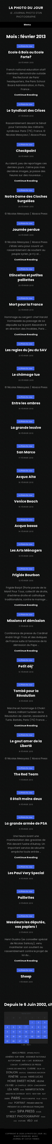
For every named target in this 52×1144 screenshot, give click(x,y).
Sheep (26, 976)
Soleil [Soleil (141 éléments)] (38, 1112)
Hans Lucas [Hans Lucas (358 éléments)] (35, 1076)
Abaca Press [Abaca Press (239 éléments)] (19, 1052)
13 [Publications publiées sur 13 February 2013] (20, 1032)
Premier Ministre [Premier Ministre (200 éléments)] (35, 1103)
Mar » (29, 1045)
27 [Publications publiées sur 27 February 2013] (20, 1041)
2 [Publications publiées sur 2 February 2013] (38, 1022)
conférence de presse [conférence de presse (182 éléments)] (30, 1064)
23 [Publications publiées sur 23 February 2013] (38, 1036)
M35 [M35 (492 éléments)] (16, 1089)
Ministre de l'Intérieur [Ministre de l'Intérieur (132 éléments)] (15, 1094)
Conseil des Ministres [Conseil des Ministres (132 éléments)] (16, 1069)
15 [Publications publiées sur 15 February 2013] (32, 1032)
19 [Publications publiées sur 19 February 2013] (13, 1036)
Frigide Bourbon (26, 575)
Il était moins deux (26, 799)
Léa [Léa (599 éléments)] (9, 1089)
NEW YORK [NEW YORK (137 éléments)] (36, 1094)
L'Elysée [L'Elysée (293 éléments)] (9, 1085)
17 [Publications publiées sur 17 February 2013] (44, 1032)
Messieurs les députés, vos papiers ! (26, 924)
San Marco (26, 452)
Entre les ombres (26, 403)
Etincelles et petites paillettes (26, 277)
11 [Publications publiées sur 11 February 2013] (7, 1032)
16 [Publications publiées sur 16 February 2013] (38, 1032)
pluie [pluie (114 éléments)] (38, 1099)
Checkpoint (26, 150)
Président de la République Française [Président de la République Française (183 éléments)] (25, 1107)
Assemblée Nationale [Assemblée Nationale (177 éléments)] (36, 1057)
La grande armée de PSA (26, 823)
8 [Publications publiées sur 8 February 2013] (32, 1027)
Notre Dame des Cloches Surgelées (26, 198)
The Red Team (26, 774)
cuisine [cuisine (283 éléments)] (31, 1068)
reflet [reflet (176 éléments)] (13, 1111)
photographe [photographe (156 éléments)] (28, 1098)
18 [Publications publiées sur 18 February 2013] (7, 1036)
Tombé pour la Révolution (26, 693)
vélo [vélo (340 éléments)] (30, 1120)
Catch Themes (32, 1139)
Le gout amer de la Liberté (26, 743)
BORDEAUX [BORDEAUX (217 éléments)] (38, 1060)
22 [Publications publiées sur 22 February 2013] (32, 1036)
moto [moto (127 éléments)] (28, 1094)
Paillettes (26, 897)
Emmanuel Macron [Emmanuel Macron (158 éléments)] (36, 1072)
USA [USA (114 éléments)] (15, 1121)
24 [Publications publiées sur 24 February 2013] (45, 1036)
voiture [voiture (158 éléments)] (22, 1121)
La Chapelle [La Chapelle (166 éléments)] (20, 1085)
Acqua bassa (26, 526)
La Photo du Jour (26, 7)
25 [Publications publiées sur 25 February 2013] (7, 1041)
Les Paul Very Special (26, 873)
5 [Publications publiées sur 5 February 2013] (13, 1027)
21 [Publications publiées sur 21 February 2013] (26, 1036)
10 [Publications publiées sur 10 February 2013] (44, 1027)
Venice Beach (26, 501)
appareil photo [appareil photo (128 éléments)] (33, 1053)
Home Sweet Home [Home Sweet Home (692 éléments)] (21, 1081)
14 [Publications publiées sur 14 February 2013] (26, 1032)
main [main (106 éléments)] (22, 1090)
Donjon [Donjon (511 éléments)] (12, 1072)
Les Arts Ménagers (26, 550)
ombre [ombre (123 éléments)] (7, 1099)
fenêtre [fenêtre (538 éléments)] (13, 1076)
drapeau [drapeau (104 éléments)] (22, 1073)
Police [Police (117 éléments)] (44, 1099)
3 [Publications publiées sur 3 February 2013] (44, 1022)
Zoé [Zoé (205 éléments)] (36, 1120)
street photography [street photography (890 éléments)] (23, 1116)
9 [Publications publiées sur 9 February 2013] (38, 1027)
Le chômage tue (26, 374)
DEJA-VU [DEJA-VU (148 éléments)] (41, 1069)
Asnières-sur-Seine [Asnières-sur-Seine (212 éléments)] (14, 1056)
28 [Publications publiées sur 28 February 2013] (26, 1041)
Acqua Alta (26, 476)
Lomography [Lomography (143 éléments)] (40, 1085)
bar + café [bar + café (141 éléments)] (27, 1061)
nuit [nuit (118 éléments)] (44, 1094)
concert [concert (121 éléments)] (14, 1065)
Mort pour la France (26, 304)
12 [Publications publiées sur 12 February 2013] (13, 1032)
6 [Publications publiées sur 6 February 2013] (19, 1027)
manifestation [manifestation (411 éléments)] (34, 1089)
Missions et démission (26, 620)
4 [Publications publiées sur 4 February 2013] (7, 1027)
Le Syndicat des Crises (26, 110)
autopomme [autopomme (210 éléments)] (14, 1060)
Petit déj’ (26, 666)
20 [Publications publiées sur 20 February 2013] (20, 1036)
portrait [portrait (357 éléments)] (19, 1102)
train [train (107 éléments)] (43, 1117)
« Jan (23, 1045)
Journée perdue (26, 229)
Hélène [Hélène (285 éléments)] (40, 1081)
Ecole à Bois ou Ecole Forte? (26, 54)
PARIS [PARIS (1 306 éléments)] (15, 1098)
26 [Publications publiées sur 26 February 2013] (13, 1041)
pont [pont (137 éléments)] (10, 1103)
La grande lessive (26, 427)
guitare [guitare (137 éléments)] (23, 1077)
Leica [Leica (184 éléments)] (30, 1085)
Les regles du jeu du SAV (26, 350)
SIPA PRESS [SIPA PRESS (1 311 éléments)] (26, 1111)
